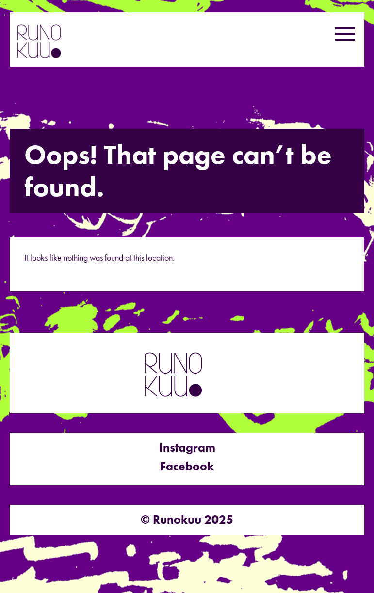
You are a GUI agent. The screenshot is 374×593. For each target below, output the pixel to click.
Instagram (187, 447)
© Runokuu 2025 (187, 519)
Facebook (187, 466)
